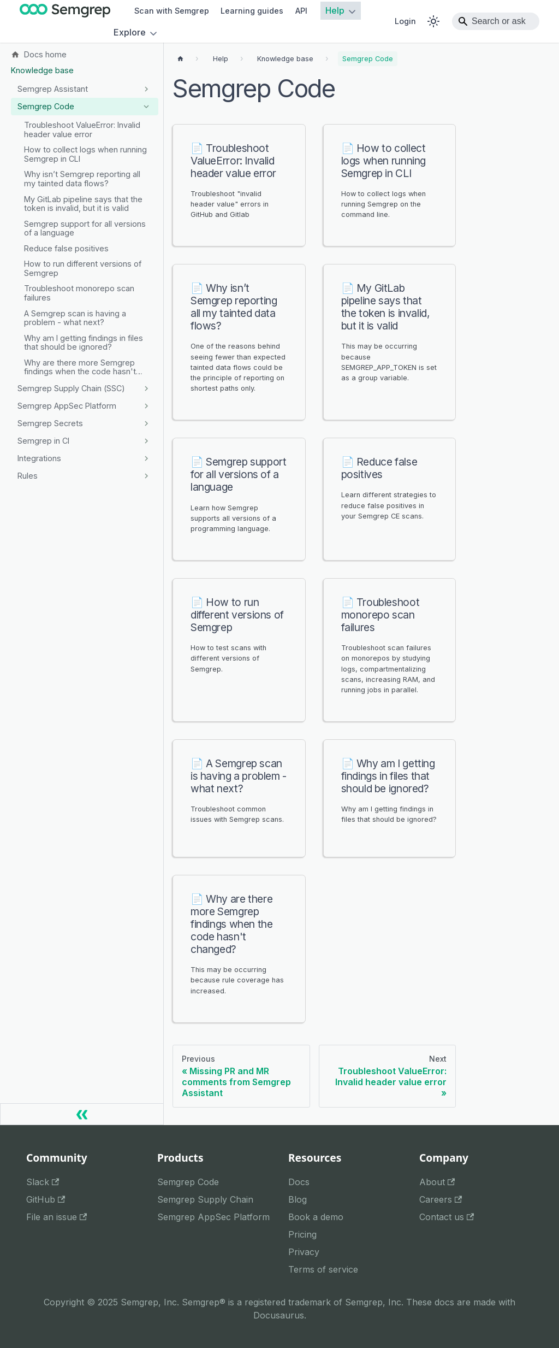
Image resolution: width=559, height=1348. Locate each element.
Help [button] (334, 10)
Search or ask (499, 21)
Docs (299, 1181)
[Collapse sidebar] (82, 1114)
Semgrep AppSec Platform (213, 1216)
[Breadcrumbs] (221, 58)
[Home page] (180, 58)
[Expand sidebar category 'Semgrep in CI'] (146, 441)
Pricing (302, 1234)
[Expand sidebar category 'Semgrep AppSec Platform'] (146, 406)
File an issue (56, 1216)
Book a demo (315, 1216)
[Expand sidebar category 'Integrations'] (146, 458)
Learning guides (252, 10)
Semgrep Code (188, 1181)
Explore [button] (130, 32)
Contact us (446, 1216)
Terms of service (323, 1269)
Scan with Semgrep (171, 10)
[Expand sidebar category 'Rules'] (146, 476)
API (301, 10)
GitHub (45, 1199)
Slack (42, 1181)
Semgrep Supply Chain (205, 1199)
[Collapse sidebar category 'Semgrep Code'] (146, 106)
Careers (440, 1199)
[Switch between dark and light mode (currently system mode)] (433, 21)
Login (405, 21)
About (437, 1181)
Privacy (303, 1251)
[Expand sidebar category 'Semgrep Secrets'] (146, 423)
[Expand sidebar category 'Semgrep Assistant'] (146, 89)
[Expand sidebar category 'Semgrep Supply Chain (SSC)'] (146, 388)
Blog (297, 1199)
